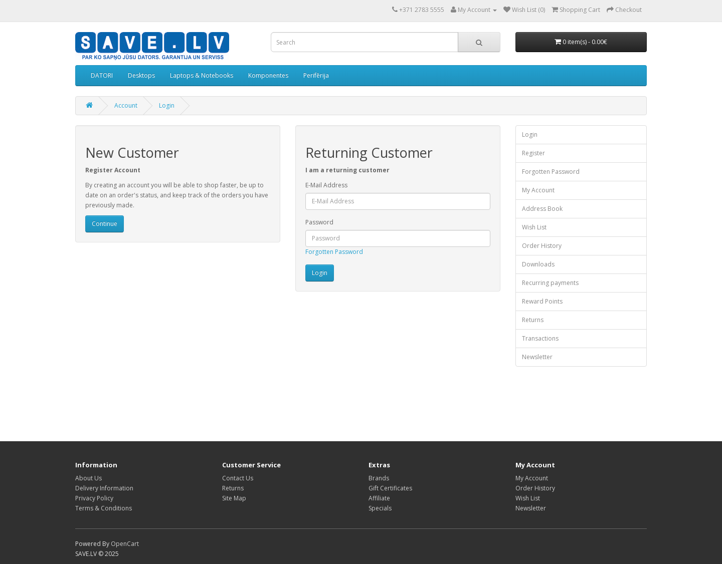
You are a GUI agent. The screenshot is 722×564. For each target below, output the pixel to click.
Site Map (234, 498)
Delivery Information (104, 488)
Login (166, 105)
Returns (533, 320)
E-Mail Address (326, 185)
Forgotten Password (334, 251)
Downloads (538, 264)
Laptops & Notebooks (201, 75)
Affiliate (379, 498)
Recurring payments (550, 282)
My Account (538, 190)
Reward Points (542, 301)
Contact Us (237, 478)
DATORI (102, 75)
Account (125, 105)
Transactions (540, 338)
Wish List (534, 227)
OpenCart (125, 543)
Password (319, 222)
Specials (380, 508)
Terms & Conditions (103, 508)
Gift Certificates (390, 488)
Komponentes (268, 75)
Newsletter (537, 357)
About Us (88, 478)
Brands (379, 478)
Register (533, 153)
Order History (542, 245)
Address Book (542, 208)
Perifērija (316, 75)
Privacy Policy (94, 498)
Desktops (141, 75)
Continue (104, 223)
